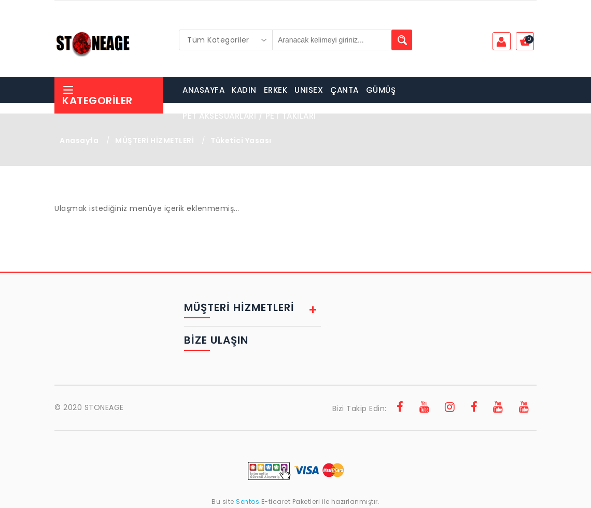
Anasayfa (79, 140)
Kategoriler (97, 95)
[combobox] (226, 40)
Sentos (247, 501)
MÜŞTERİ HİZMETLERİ (154, 140)
